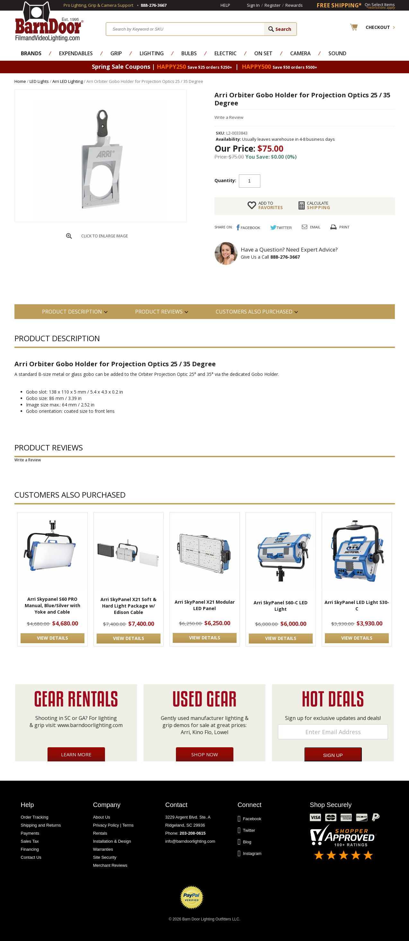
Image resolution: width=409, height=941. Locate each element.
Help (225, 5)
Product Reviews (159, 311)
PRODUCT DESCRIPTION (72, 311)
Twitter (246, 830)
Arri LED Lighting (67, 81)
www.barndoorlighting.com (90, 725)
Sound (337, 53)
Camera (300, 53)
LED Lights (39, 81)
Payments (30, 833)
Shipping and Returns (41, 825)
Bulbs (189, 53)
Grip (116, 53)
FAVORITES (270, 205)
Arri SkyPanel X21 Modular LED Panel (205, 605)
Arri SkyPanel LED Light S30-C (357, 605)
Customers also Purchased (254, 311)
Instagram (250, 853)
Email (315, 227)
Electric (225, 53)
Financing (30, 849)
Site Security (105, 857)
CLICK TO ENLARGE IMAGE (104, 236)
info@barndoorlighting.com (190, 841)
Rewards (294, 5)
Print (344, 227)
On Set (263, 53)
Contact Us (31, 857)
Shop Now (204, 754)
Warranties (103, 849)
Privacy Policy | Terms (113, 825)
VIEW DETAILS (52, 638)
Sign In (253, 5)
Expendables (76, 53)
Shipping (318, 205)
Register (273, 5)
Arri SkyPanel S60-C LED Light (281, 605)
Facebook (249, 819)
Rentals (100, 833)
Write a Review (228, 117)
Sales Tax (30, 841)
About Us (101, 817)
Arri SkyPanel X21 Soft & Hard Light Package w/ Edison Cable (128, 605)
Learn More (76, 754)
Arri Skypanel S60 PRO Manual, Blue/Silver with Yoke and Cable (52, 605)
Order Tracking (34, 817)
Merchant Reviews (110, 865)
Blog (244, 842)
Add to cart (312, 180)
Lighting (152, 53)
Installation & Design (112, 841)
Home (20, 81)
